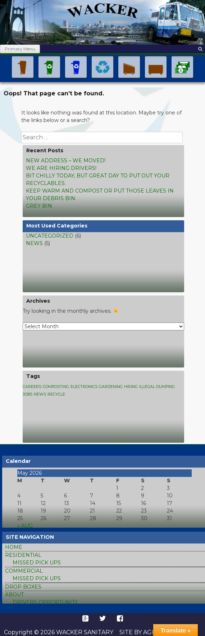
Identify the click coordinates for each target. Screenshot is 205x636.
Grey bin (39, 206)
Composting (56, 386)
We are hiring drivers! (61, 168)
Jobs (27, 394)
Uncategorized (49, 236)
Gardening (111, 386)
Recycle (56, 394)
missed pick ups (37, 562)
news (34, 243)
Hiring (131, 386)
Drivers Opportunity (45, 602)
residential (23, 555)
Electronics (83, 386)
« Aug (25, 526)
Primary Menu (20, 48)
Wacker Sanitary (84, 632)
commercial (24, 571)
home (13, 547)
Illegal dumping (157, 386)
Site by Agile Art (146, 632)
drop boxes (23, 586)
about (14, 594)
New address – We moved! (65, 160)
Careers (32, 386)
